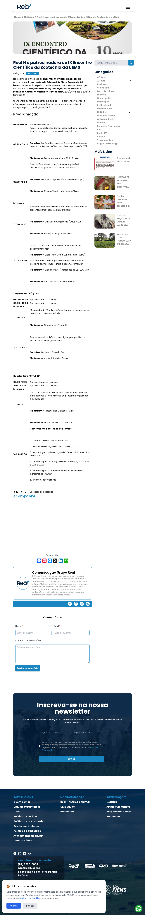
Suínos (101, 136)
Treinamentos (105, 140)
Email (57, 626)
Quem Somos (21, 802)
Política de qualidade (27, 831)
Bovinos (101, 84)
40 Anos (101, 77)
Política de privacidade (28, 821)
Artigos (101, 80)
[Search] (111, 63)
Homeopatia (104, 98)
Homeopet (103, 101)
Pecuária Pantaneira (108, 126)
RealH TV (102, 133)
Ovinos (101, 122)
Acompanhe (24, 496)
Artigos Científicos (118, 806)
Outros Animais (105, 119)
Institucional (104, 105)
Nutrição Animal (106, 115)
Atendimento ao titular (28, 835)
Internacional (104, 108)
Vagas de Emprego (107, 143)
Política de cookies (25, 816)
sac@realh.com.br (30, 868)
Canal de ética (22, 840)
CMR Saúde (67, 806)
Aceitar (14, 905)
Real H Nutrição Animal (75, 802)
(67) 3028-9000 (28, 864)
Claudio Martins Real (26, 806)
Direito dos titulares (26, 826)
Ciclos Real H (104, 87)
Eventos (101, 94)
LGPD (16, 811)
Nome (19, 626)
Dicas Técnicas (105, 91)
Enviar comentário (27, 668)
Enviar (71, 758)
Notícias (32, 73)
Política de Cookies (30, 898)
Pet (99, 129)
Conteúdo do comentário (28, 640)
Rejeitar (30, 905)
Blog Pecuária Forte (119, 811)
